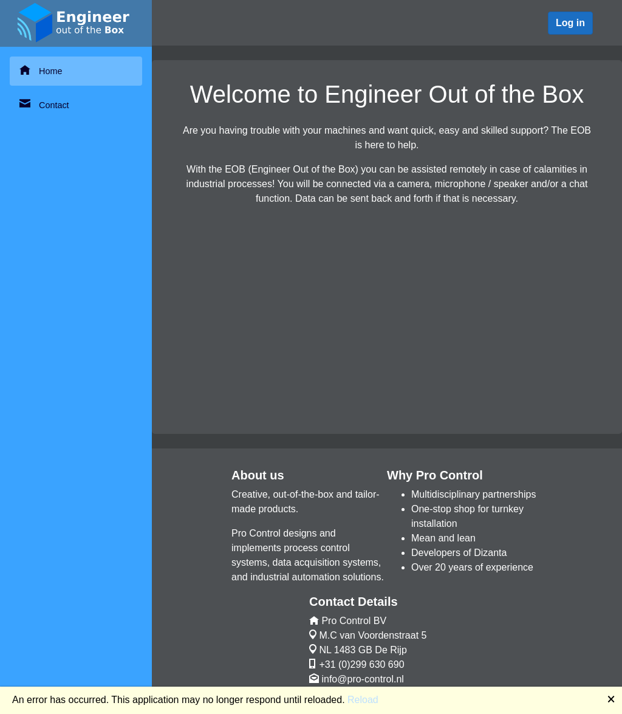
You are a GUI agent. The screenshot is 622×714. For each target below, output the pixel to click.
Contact (44, 104)
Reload (362, 700)
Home (40, 70)
